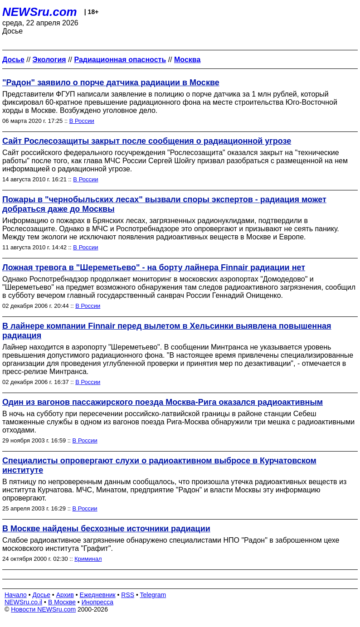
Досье (41, 594)
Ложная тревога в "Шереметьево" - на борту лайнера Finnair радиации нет (153, 267)
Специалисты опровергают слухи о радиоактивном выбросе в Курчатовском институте (159, 465)
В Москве (62, 602)
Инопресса (98, 602)
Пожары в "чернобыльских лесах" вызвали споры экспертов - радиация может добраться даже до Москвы (164, 204)
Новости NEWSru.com (43, 609)
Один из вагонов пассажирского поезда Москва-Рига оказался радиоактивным (162, 402)
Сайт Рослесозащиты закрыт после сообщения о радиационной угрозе (146, 141)
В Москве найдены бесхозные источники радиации (106, 528)
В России (81, 120)
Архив (65, 594)
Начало (16, 594)
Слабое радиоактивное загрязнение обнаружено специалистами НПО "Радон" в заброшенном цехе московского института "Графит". (170, 544)
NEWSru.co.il (23, 602)
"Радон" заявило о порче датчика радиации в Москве (110, 82)
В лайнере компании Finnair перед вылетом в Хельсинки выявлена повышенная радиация (166, 330)
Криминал (88, 558)
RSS (127, 594)
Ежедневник (98, 594)
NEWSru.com (39, 12)
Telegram (153, 594)
